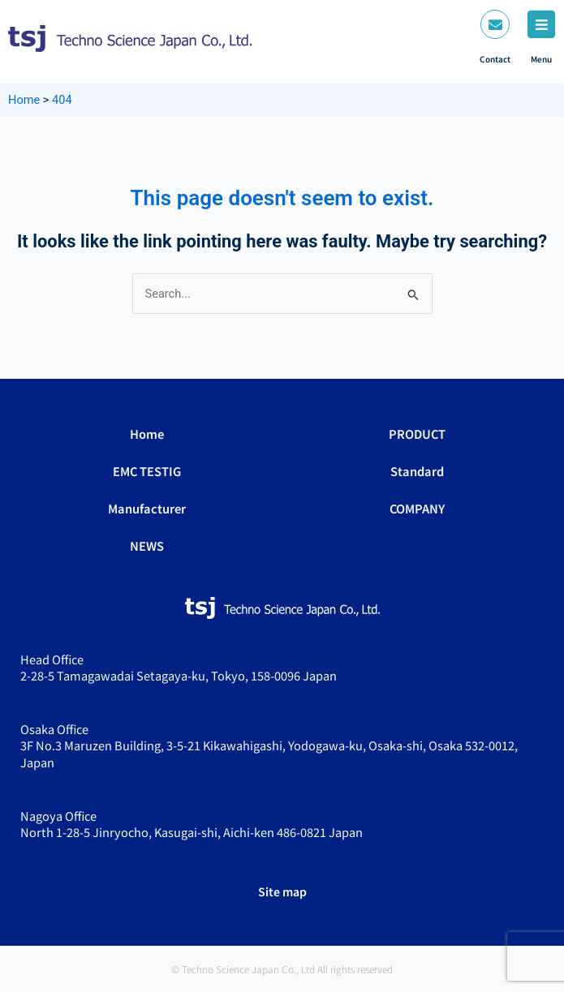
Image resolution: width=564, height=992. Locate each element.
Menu (541, 59)
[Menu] (541, 24)
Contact (495, 59)
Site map (282, 891)
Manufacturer (147, 508)
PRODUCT (417, 433)
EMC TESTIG (147, 470)
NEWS (147, 545)
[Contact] (495, 24)
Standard (417, 470)
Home (147, 433)
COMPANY (417, 508)
